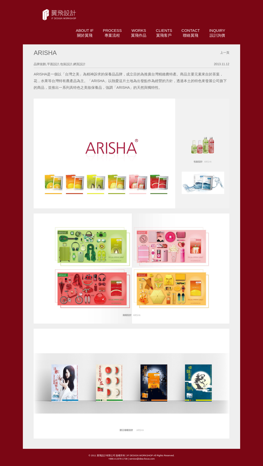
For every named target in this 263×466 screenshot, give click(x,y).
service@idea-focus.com (142, 459)
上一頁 (224, 52)
